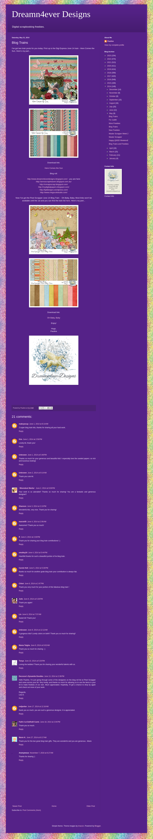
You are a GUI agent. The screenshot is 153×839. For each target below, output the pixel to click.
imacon (81, 826)
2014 (109, 86)
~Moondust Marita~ (27, 488)
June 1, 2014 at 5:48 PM (37, 455)
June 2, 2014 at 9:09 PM (45, 488)
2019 (109, 69)
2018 (109, 73)
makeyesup (23, 424)
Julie (21, 599)
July (111, 107)
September (113, 100)
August (112, 103)
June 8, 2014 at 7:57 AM (31, 614)
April (111, 148)
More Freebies (114, 123)
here (68, 201)
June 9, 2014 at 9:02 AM (40, 645)
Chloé (21, 584)
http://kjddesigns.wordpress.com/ (54, 190)
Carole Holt (23, 568)
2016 (109, 80)
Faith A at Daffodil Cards (29, 722)
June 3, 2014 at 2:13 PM (36, 506)
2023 (109, 56)
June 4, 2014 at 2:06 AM (36, 522)
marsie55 (22, 522)
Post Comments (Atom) (32, 810)
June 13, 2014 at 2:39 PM (54, 676)
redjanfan (23, 706)
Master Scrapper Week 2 (118, 134)
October (112, 96)
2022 (109, 59)
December (113, 89)
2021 (109, 62)
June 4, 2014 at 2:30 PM (30, 537)
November (113, 93)
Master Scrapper (115, 137)
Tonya (21, 661)
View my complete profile (114, 45)
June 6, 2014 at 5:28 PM (33, 599)
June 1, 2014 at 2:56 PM (32, 439)
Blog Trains (113, 116)
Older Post (91, 806)
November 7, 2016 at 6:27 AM (41, 753)
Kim (20, 439)
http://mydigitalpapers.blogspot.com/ (53, 187)
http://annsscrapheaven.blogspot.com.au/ (53, 181)
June (111, 110)
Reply (21, 431)
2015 (109, 83)
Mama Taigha (24, 645)
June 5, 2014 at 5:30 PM (38, 568)
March (112, 152)
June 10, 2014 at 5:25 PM (35, 661)
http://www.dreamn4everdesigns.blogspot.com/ (47, 179)
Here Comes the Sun (54, 168)
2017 (109, 76)
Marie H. (22, 737)
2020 (109, 66)
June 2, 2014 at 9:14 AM (37, 473)
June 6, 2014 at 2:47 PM (34, 584)
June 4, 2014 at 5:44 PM (37, 553)
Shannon (22, 506)
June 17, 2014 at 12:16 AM (38, 706)
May (111, 113)
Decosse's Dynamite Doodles (31, 676)
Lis (20, 614)
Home (54, 806)
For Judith (113, 120)
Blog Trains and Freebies (118, 144)
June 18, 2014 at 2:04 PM (50, 722)
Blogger (98, 826)
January (112, 158)
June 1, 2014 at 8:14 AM (38, 424)
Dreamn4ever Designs (51, 14)
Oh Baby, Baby (53, 318)
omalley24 (23, 553)
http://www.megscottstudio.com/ (53, 192)
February (113, 155)
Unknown (23, 455)
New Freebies (114, 130)
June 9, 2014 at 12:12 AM (38, 630)
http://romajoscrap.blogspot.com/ (54, 184)
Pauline (110, 41)
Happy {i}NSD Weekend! (118, 140)
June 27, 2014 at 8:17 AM (36, 737)
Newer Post (17, 806)
